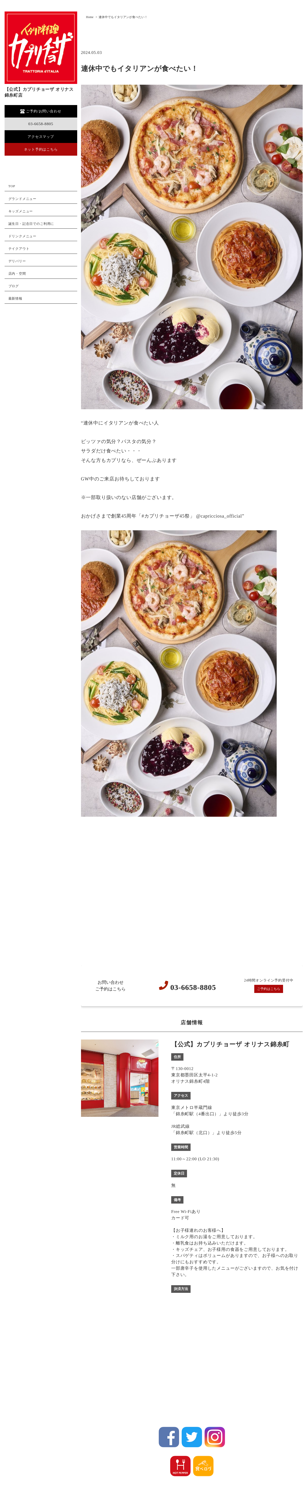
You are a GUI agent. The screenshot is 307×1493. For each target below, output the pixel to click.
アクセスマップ (41, 137)
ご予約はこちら (268, 989)
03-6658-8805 (40, 124)
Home (90, 17)
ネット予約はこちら (41, 150)
